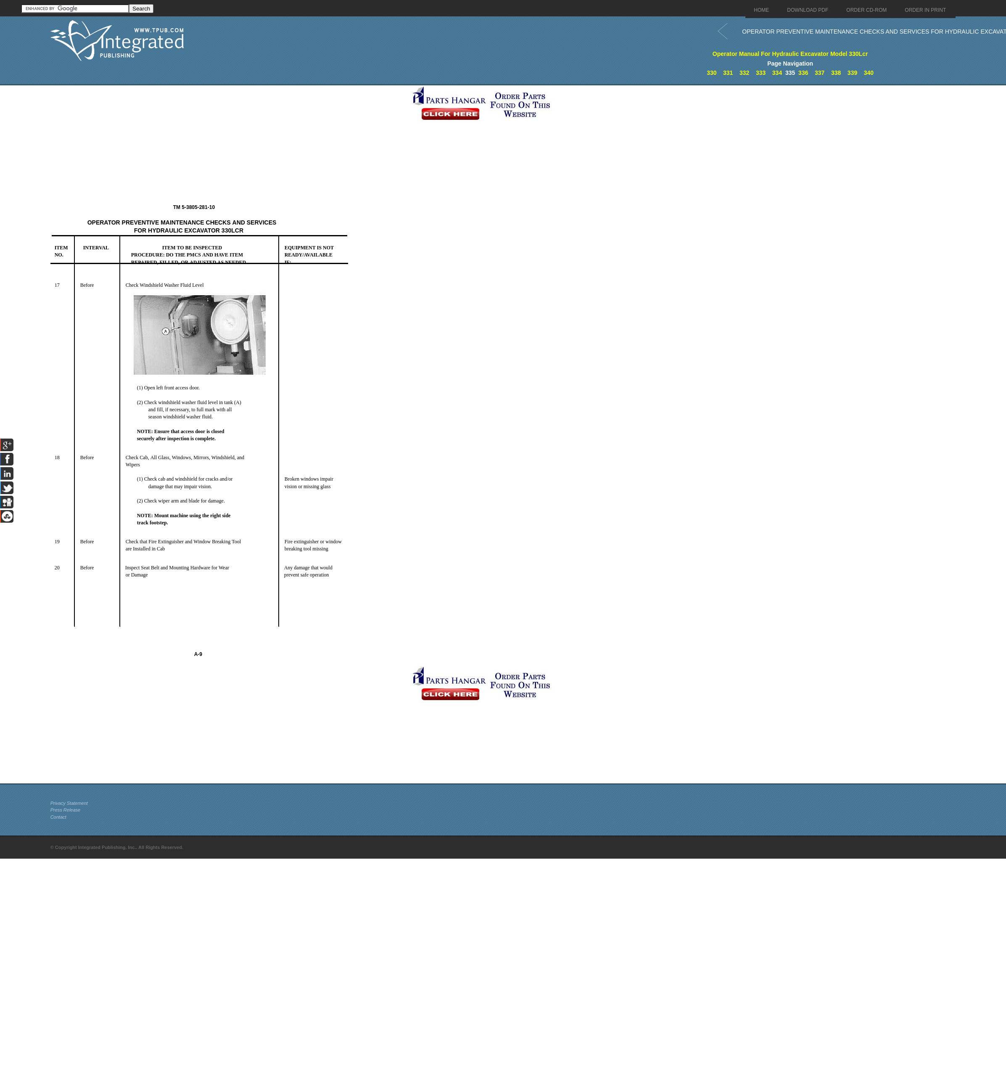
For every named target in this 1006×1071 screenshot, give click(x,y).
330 (711, 72)
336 (803, 72)
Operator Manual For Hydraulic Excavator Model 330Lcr (790, 53)
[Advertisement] (229, 144)
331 (728, 72)
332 (744, 72)
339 (852, 72)
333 (761, 72)
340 (869, 72)
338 (836, 72)
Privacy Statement (69, 803)
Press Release (65, 809)
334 (777, 72)
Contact (58, 817)
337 (819, 72)
